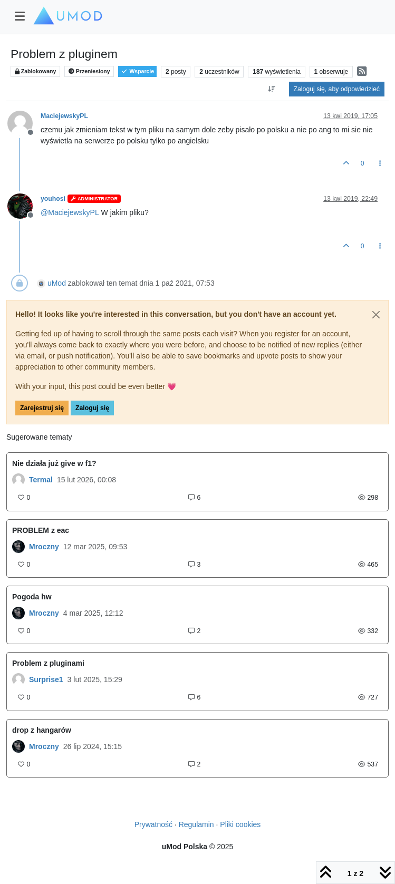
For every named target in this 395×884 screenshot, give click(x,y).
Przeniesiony (89, 71)
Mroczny (44, 546)
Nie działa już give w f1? (54, 463)
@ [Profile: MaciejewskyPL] (70, 212)
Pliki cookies (240, 824)
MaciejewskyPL (64, 116)
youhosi (53, 198)
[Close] (376, 314)
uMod (56, 283)
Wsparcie (137, 71)
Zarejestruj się (42, 408)
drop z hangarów (41, 730)
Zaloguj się (92, 408)
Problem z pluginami (48, 663)
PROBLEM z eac (40, 530)
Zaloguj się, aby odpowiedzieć (337, 89)
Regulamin (196, 824)
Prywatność (153, 824)
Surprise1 (46, 679)
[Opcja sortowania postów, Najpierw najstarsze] (271, 89)
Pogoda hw (32, 596)
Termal (41, 479)
